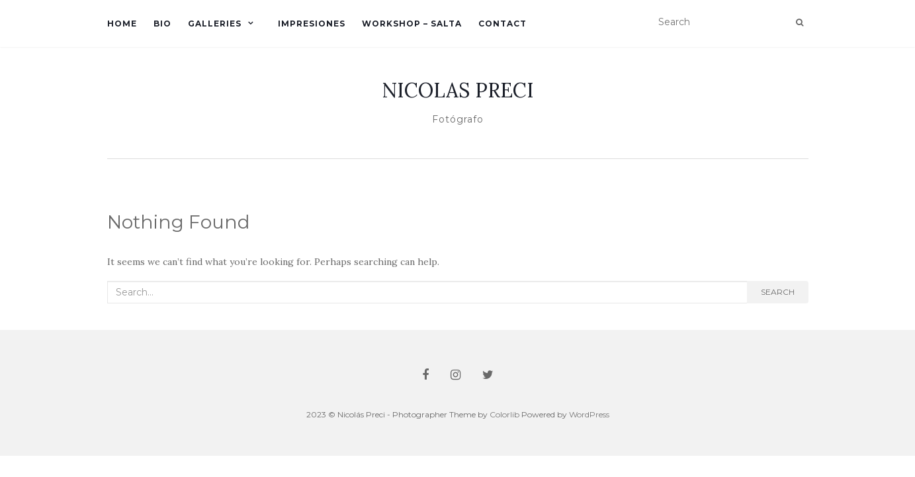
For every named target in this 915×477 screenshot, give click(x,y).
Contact (502, 23)
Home (122, 23)
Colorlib (504, 414)
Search (778, 292)
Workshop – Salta (412, 23)
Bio (162, 23)
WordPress (589, 414)
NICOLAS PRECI (458, 90)
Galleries (214, 23)
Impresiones (311, 23)
